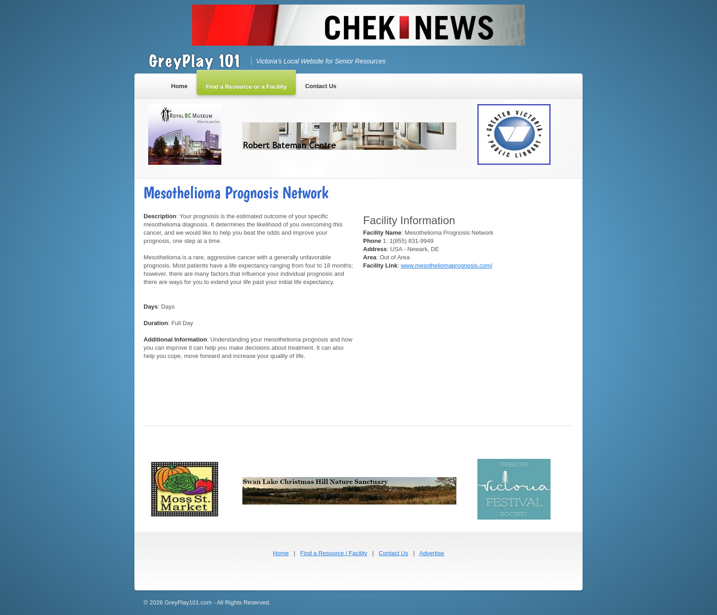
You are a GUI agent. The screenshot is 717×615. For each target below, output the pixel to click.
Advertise (431, 553)
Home (281, 553)
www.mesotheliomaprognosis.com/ (446, 265)
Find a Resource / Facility (334, 553)
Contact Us (393, 553)
